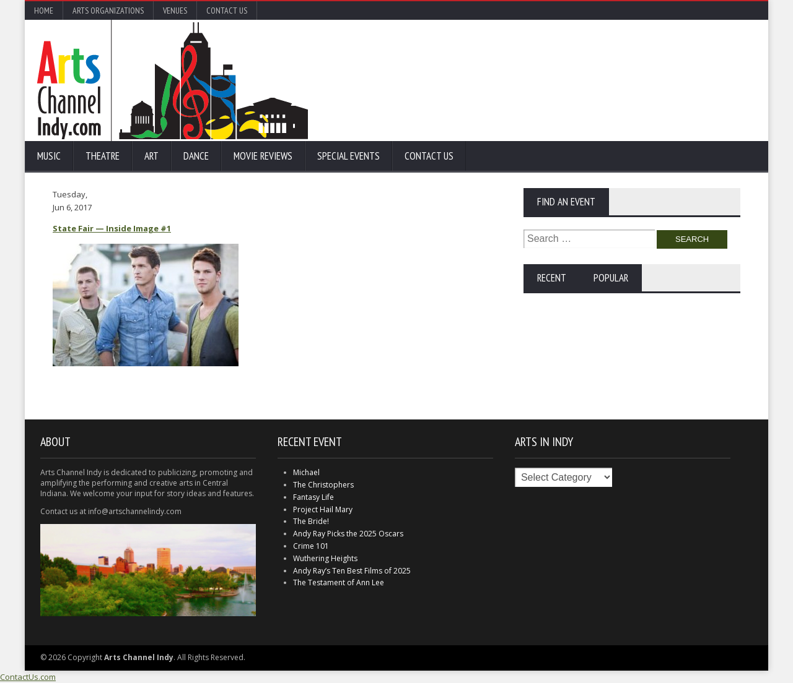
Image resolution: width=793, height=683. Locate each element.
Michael (306, 472)
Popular (611, 278)
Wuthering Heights (325, 558)
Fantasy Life (313, 497)
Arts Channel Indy (172, 80)
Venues (175, 10)
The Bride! (311, 521)
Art (151, 156)
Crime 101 (311, 546)
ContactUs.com (28, 676)
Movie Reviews (263, 156)
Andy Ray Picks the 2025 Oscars (348, 533)
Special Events (348, 156)
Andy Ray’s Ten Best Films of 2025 (352, 570)
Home (43, 10)
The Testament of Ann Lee (338, 582)
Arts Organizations (108, 10)
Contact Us (226, 10)
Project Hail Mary (323, 509)
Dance (196, 156)
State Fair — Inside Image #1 (112, 228)
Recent (551, 278)
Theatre (102, 156)
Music (49, 156)
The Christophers (323, 484)
